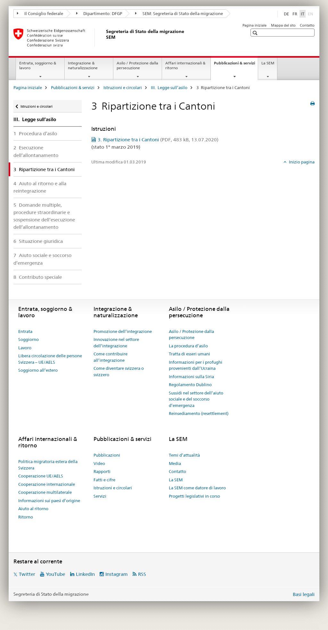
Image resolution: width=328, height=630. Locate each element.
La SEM (267, 63)
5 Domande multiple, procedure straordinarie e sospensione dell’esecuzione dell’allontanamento (44, 216)
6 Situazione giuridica (38, 241)
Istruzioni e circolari (122, 87)
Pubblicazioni (107, 455)
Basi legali (304, 594)
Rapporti (102, 471)
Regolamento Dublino (190, 384)
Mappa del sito (283, 25)
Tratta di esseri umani (189, 353)
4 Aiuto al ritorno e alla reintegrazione (39, 187)
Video (99, 463)
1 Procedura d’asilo (35, 133)
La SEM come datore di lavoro (197, 487)
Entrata (25, 331)
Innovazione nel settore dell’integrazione (116, 342)
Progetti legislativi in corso (194, 496)
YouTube (55, 574)
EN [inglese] (311, 13)
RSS (142, 574)
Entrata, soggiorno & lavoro (37, 65)
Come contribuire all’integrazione (110, 357)
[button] (255, 33)
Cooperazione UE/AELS (40, 475)
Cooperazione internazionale (46, 484)
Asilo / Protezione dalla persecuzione (137, 65)
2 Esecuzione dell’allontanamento (35, 151)
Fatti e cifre (104, 479)
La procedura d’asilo (188, 345)
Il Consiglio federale (40, 13)
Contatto (307, 25)
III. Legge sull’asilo (169, 87)
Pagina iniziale (254, 25)
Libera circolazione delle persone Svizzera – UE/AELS (50, 359)
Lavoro (24, 347)
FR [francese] (294, 13)
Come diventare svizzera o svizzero (119, 371)
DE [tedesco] (286, 13)
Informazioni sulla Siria (191, 376)
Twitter (27, 574)
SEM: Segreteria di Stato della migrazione (179, 13)
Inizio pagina (301, 161)
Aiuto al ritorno (33, 508)
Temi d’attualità (184, 455)
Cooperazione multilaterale (45, 492)
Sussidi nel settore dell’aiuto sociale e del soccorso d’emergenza (196, 399)
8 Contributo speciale (37, 277)
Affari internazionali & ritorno (185, 65)
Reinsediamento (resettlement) (198, 413)
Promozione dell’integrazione (123, 331)
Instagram (116, 574)
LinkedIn (85, 574)
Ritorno (25, 516)
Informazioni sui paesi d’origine (49, 500)
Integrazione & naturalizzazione (83, 65)
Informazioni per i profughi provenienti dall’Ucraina (195, 365)
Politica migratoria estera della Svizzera (48, 464)
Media (175, 463)
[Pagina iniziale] (104, 37)
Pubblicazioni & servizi (236, 65)
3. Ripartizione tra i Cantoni (158, 140)
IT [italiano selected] (302, 13)
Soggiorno (28, 339)
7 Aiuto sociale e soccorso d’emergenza (42, 259)
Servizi (100, 496)
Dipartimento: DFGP (99, 13)
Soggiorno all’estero (38, 370)
